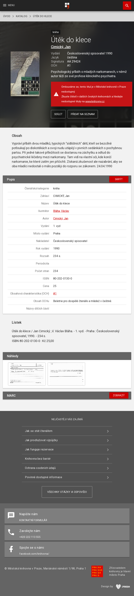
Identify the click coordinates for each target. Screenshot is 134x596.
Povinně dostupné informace (43, 477)
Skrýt (119, 179)
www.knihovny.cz (95, 101)
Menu (9, 5)
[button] (25, 74)
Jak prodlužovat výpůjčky (41, 440)
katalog (21, 16)
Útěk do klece (42, 16)
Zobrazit (119, 395)
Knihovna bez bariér (38, 458)
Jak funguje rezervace (39, 449)
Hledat (125, 4)
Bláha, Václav (61, 211)
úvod (6, 16)
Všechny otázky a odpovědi (67, 492)
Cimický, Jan (61, 47)
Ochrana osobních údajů (40, 468)
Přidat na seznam (83, 114)
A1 (55, 293)
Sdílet (58, 114)
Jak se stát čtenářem (38, 431)
